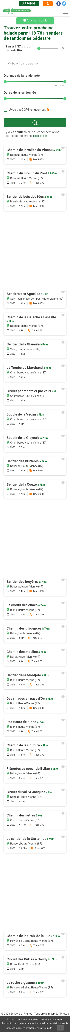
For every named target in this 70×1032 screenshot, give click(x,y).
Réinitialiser (40, 136)
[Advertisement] (35, 250)
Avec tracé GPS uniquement (27, 109)
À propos (28, 3)
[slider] (39, 48)
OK (60, 1028)
